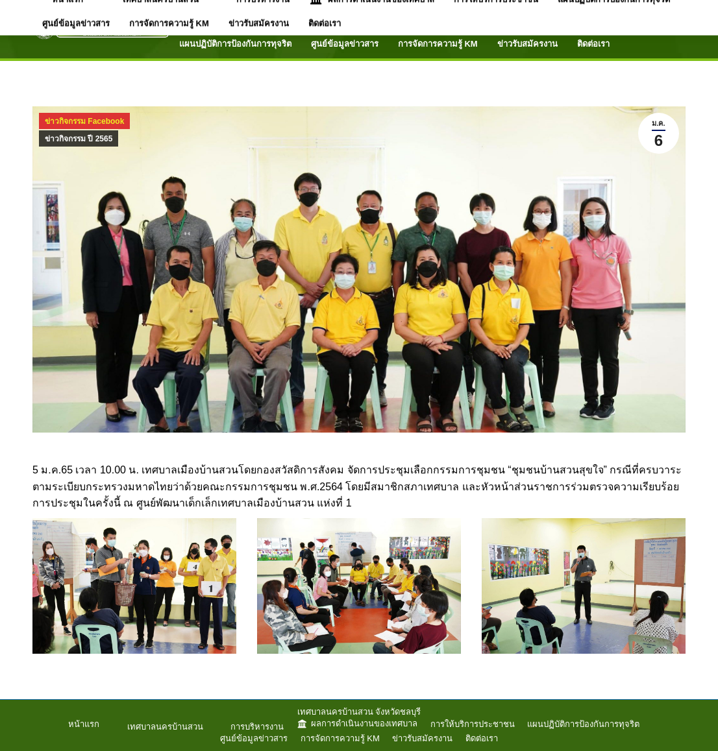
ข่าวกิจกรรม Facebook (84, 121)
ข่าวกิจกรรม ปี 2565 (78, 138)
